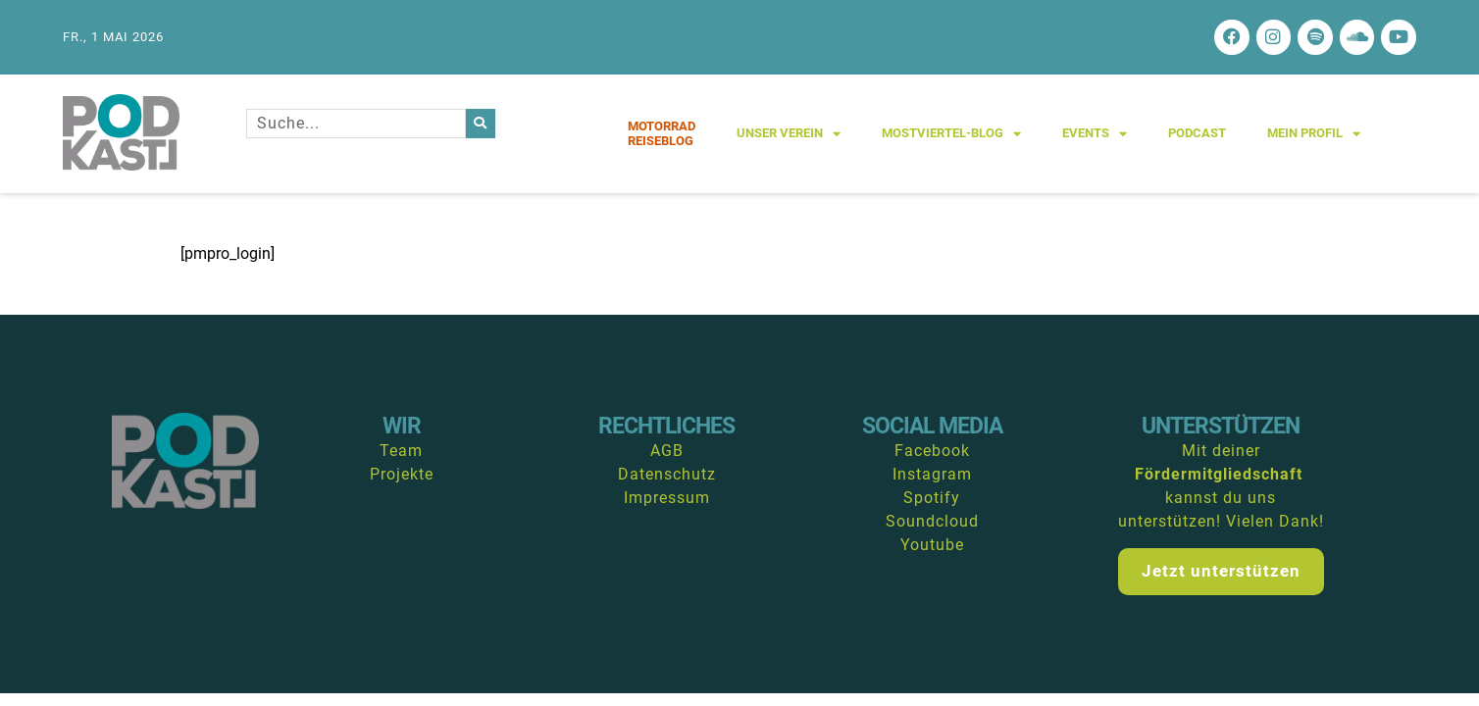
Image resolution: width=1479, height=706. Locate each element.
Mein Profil (1313, 138)
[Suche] (480, 127)
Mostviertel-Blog (951, 138)
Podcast (1197, 137)
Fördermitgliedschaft (1218, 479)
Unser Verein (789, 138)
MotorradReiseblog (661, 138)
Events (1094, 138)
